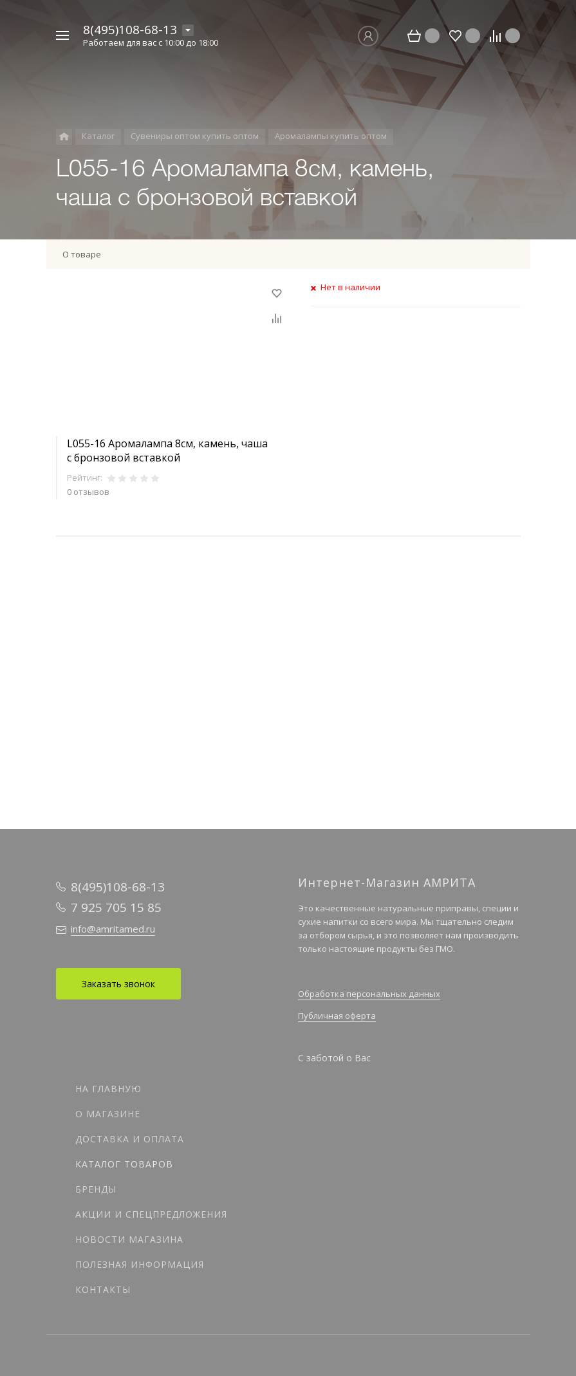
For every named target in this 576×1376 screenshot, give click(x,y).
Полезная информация (139, 1264)
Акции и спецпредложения (151, 1214)
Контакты (103, 1289)
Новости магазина (129, 1239)
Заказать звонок (118, 984)
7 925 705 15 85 (116, 907)
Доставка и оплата (129, 1139)
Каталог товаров (124, 1164)
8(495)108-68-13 (130, 29)
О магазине (107, 1114)
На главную (108, 1089)
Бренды (95, 1189)
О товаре (81, 254)
